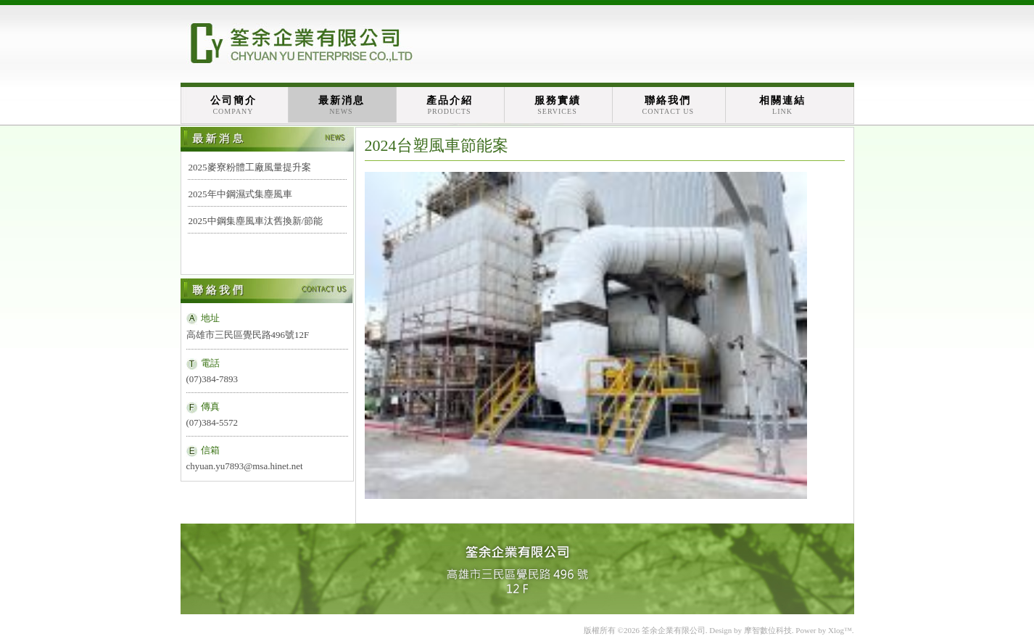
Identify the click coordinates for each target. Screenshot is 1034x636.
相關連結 (782, 105)
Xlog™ (840, 630)
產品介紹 (449, 105)
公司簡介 (233, 105)
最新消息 (341, 105)
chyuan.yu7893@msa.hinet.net (244, 466)
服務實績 (557, 105)
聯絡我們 (668, 105)
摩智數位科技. (769, 630)
